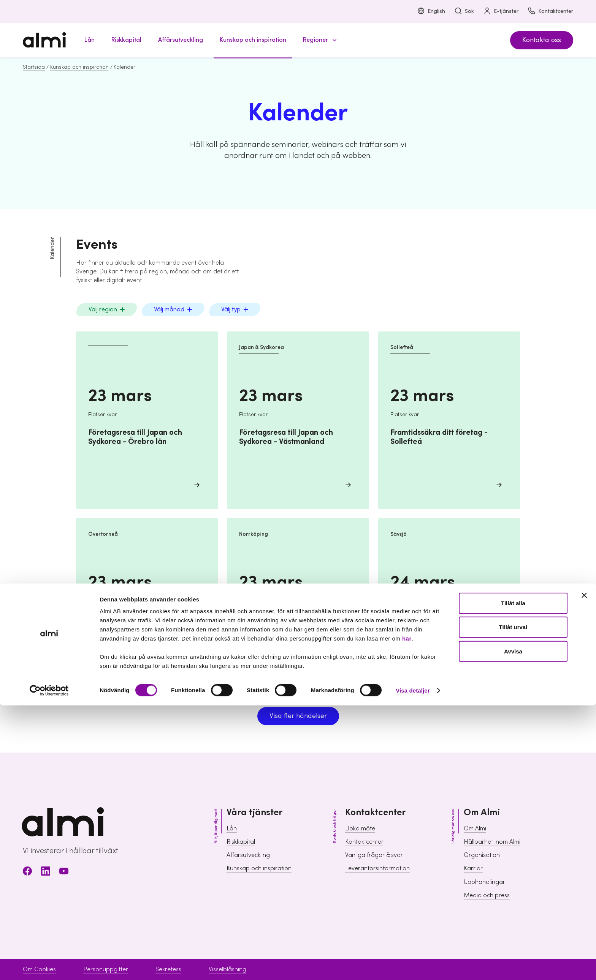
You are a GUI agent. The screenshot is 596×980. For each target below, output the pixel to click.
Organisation (482, 855)
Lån (232, 828)
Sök (464, 11)
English (431, 11)
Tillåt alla (513, 877)
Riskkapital (241, 841)
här (407, 913)
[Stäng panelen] (584, 870)
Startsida (34, 67)
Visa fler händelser (298, 716)
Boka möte (360, 828)
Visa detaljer (413, 965)
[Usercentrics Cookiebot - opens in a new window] (49, 965)
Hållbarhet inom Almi (492, 841)
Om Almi (475, 828)
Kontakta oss (541, 40)
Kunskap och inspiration (79, 67)
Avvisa (513, 926)
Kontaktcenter (550, 11)
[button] (318, 40)
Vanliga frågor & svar (374, 855)
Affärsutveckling (248, 855)
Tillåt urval (513, 902)
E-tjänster (500, 11)
